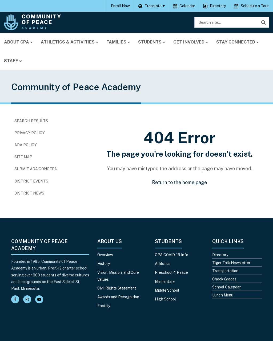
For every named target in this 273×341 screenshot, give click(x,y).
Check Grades (224, 279)
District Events (31, 181)
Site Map (23, 157)
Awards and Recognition (118, 297)
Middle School (167, 290)
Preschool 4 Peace (171, 272)
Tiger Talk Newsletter (231, 263)
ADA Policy (25, 145)
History (103, 263)
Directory (220, 255)
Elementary (165, 281)
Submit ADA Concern (36, 169)
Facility (103, 306)
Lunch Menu (222, 295)
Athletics (163, 263)
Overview (105, 255)
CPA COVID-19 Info (171, 255)
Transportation (225, 271)
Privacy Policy (29, 133)
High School (165, 299)
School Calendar (226, 287)
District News (29, 193)
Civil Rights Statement (116, 288)
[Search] (263, 22)
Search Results (31, 121)
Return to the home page (179, 182)
